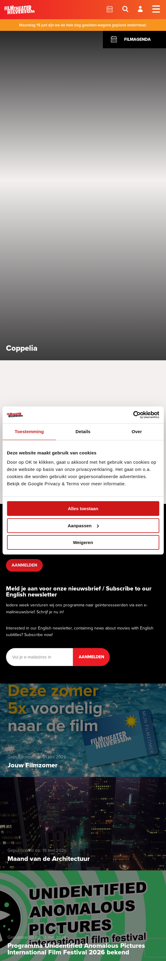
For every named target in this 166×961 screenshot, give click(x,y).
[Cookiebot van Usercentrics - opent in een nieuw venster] (133, 415)
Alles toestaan (83, 508)
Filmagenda (137, 39)
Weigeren (83, 542)
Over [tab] (137, 431)
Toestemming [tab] (29, 431)
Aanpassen (83, 525)
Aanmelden (24, 565)
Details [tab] (83, 431)
